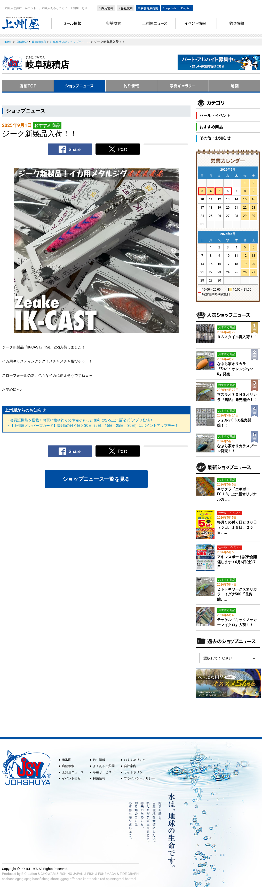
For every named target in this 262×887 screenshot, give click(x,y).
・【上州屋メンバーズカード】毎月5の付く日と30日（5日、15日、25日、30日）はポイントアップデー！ (92, 425)
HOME (66, 760)
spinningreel (115, 879)
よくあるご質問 (104, 766)
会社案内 (130, 766)
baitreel (130, 879)
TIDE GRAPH (129, 874)
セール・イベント (215, 115)
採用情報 (99, 778)
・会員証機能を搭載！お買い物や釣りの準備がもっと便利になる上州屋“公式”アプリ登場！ (80, 420)
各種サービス (102, 772)
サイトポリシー (135, 772)
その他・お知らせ (215, 138)
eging (19, 879)
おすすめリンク (135, 760)
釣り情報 (99, 760)
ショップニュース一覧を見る (96, 479)
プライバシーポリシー (139, 778)
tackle (94, 879)
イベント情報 (71, 778)
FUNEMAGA (107, 874)
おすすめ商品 (211, 127)
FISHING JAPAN (71, 874)
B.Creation (29, 874)
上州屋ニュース (73, 772)
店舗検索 (68, 766)
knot (86, 879)
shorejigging (59, 879)
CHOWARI (48, 874)
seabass (8, 879)
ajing (27, 879)
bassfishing (41, 879)
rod (102, 879)
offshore (75, 879)
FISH (90, 874)
